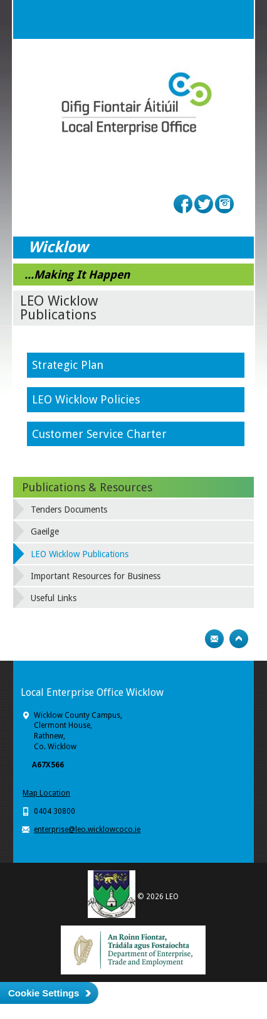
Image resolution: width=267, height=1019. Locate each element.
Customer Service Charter (99, 433)
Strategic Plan (69, 364)
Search (209, 19)
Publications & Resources (87, 487)
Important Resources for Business (95, 576)
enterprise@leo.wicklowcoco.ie (87, 829)
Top (238, 638)
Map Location (46, 793)
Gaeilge (45, 531)
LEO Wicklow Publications (79, 554)
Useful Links (53, 598)
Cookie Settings (43, 993)
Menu (234, 19)
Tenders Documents (69, 509)
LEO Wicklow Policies (87, 399)
